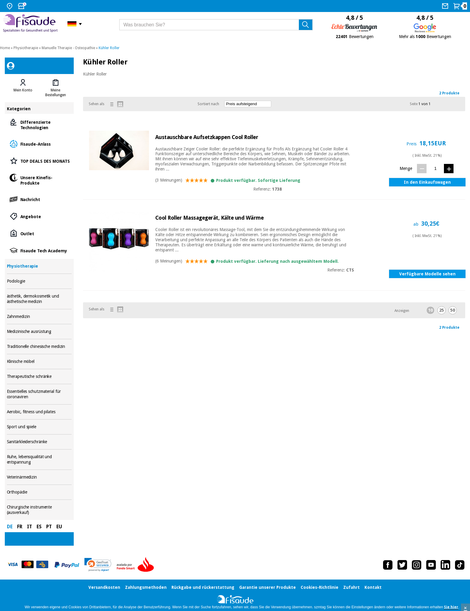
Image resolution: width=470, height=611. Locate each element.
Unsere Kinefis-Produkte (39, 180)
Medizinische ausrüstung (39, 331)
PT (49, 526)
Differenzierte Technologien (39, 124)
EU (59, 526)
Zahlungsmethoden (146, 587)
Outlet (39, 233)
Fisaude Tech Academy (39, 250)
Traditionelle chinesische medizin (39, 346)
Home (5, 48)
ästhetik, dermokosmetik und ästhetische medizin (39, 299)
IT (29, 526)
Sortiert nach (208, 104)
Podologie (39, 281)
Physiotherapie (25, 48)
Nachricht (39, 199)
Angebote (39, 216)
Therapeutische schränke (39, 376)
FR (19, 526)
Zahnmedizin (39, 316)
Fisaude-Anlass (39, 143)
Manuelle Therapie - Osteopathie (68, 48)
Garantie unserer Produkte (267, 587)
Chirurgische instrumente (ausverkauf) (39, 510)
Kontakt (373, 587)
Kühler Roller (109, 48)
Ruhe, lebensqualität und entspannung (39, 459)
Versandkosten (104, 587)
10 (430, 310)
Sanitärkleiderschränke (39, 442)
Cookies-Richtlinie (319, 587)
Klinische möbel (39, 361)
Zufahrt (351, 587)
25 (441, 310)
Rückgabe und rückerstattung (202, 587)
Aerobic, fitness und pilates (39, 412)
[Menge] (435, 168)
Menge (406, 168)
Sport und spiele (39, 427)
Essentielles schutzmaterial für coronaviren (39, 394)
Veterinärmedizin (39, 477)
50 (452, 310)
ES (39, 526)
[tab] (23, 88)
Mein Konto (22, 90)
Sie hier (451, 607)
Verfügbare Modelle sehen (427, 273)
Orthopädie (39, 492)
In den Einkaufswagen (427, 182)
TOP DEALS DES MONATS (39, 160)
